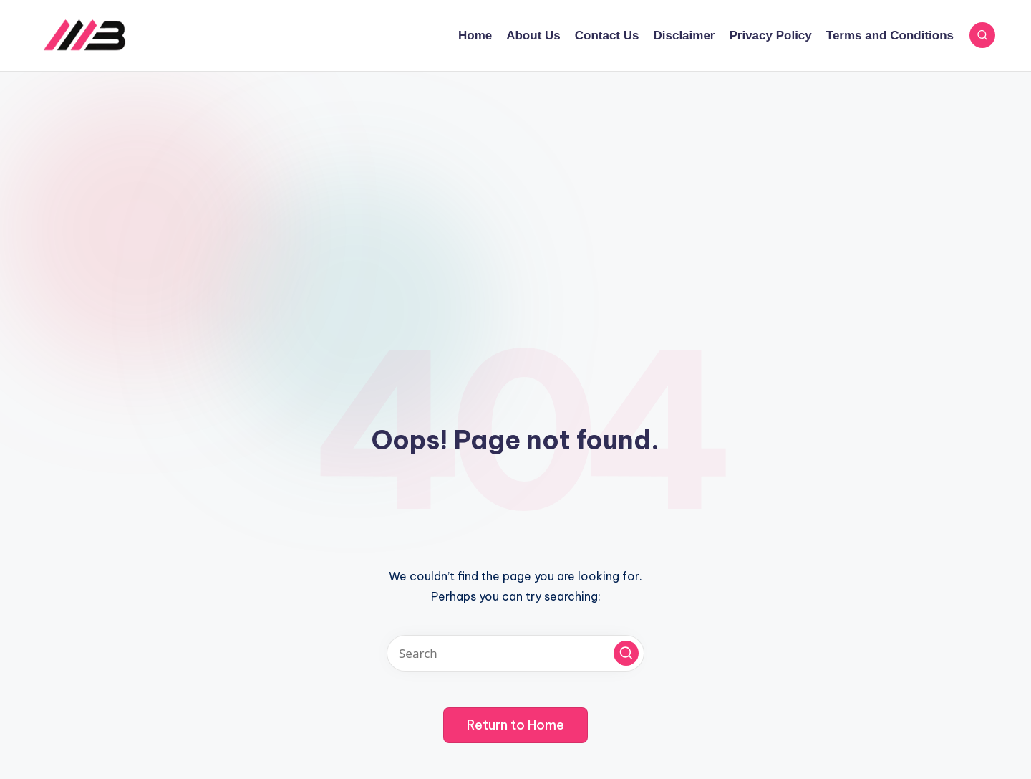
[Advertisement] (515, 179)
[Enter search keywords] (515, 653)
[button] (626, 653)
